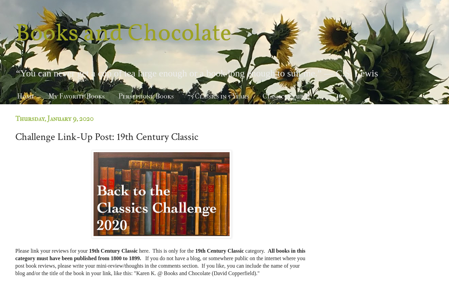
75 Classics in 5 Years (218, 96)
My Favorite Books (76, 96)
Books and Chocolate (123, 34)
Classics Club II (286, 96)
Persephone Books (146, 96)
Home (26, 96)
